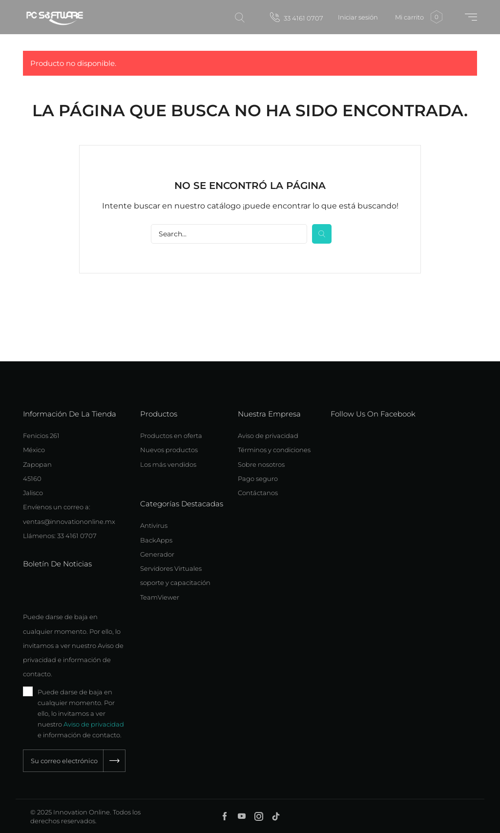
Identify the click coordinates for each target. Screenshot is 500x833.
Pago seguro (258, 478)
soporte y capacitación (175, 582)
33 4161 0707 (296, 17)
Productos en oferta (171, 435)
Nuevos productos (169, 450)
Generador (157, 554)
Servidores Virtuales (171, 568)
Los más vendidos (168, 464)
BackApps (156, 540)
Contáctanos (258, 493)
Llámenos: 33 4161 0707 (60, 536)
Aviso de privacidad (93, 724)
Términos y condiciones (274, 450)
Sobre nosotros (261, 464)
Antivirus (153, 525)
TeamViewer (159, 597)
